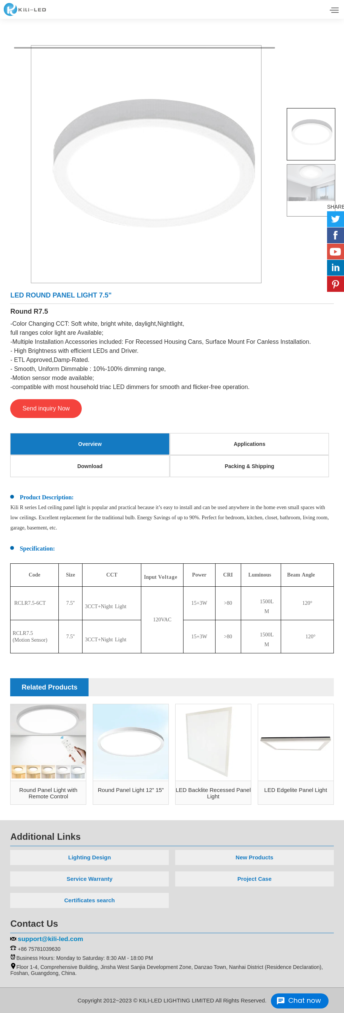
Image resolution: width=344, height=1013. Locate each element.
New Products (254, 857)
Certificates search (89, 900)
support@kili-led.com (50, 939)
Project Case (254, 879)
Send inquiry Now (46, 408)
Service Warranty (90, 879)
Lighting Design (89, 857)
